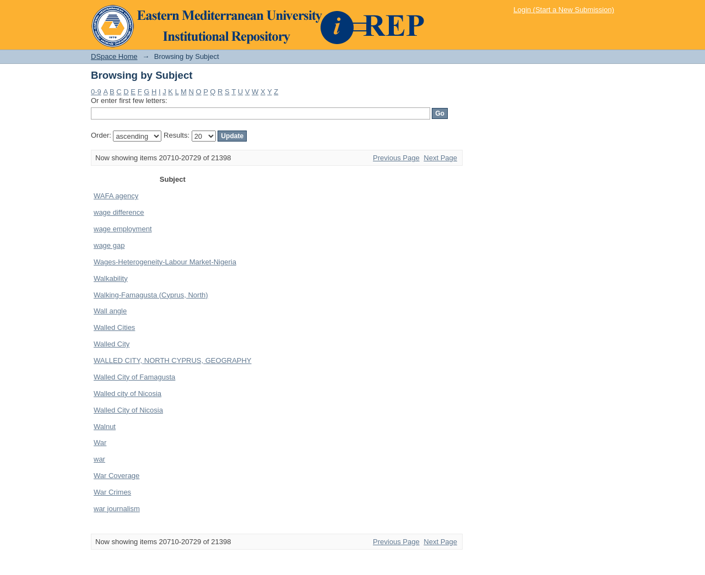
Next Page (440, 158)
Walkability (111, 278)
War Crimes (112, 492)
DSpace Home (114, 56)
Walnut (105, 426)
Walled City (111, 344)
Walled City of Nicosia (128, 410)
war (99, 459)
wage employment (123, 229)
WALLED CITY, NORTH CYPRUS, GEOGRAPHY (173, 360)
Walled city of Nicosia (127, 393)
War (100, 442)
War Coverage (116, 475)
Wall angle (110, 311)
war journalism (117, 509)
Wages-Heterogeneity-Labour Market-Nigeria (165, 262)
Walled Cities (114, 327)
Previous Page (396, 158)
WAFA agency (116, 196)
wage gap (109, 245)
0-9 (96, 92)
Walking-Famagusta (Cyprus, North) (151, 295)
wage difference (119, 212)
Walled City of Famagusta (134, 377)
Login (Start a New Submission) (563, 10)
